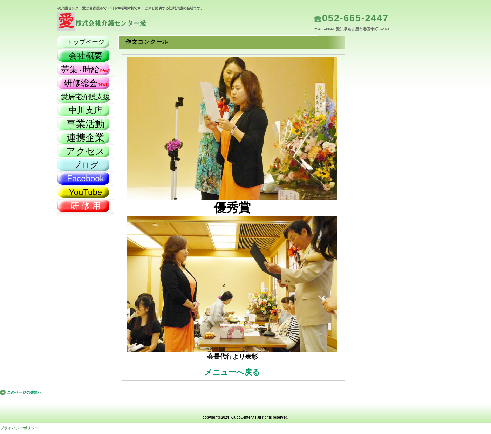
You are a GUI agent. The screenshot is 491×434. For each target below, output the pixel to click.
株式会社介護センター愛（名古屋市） (127, 23)
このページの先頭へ (24, 392)
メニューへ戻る (232, 372)
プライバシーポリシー (19, 428)
